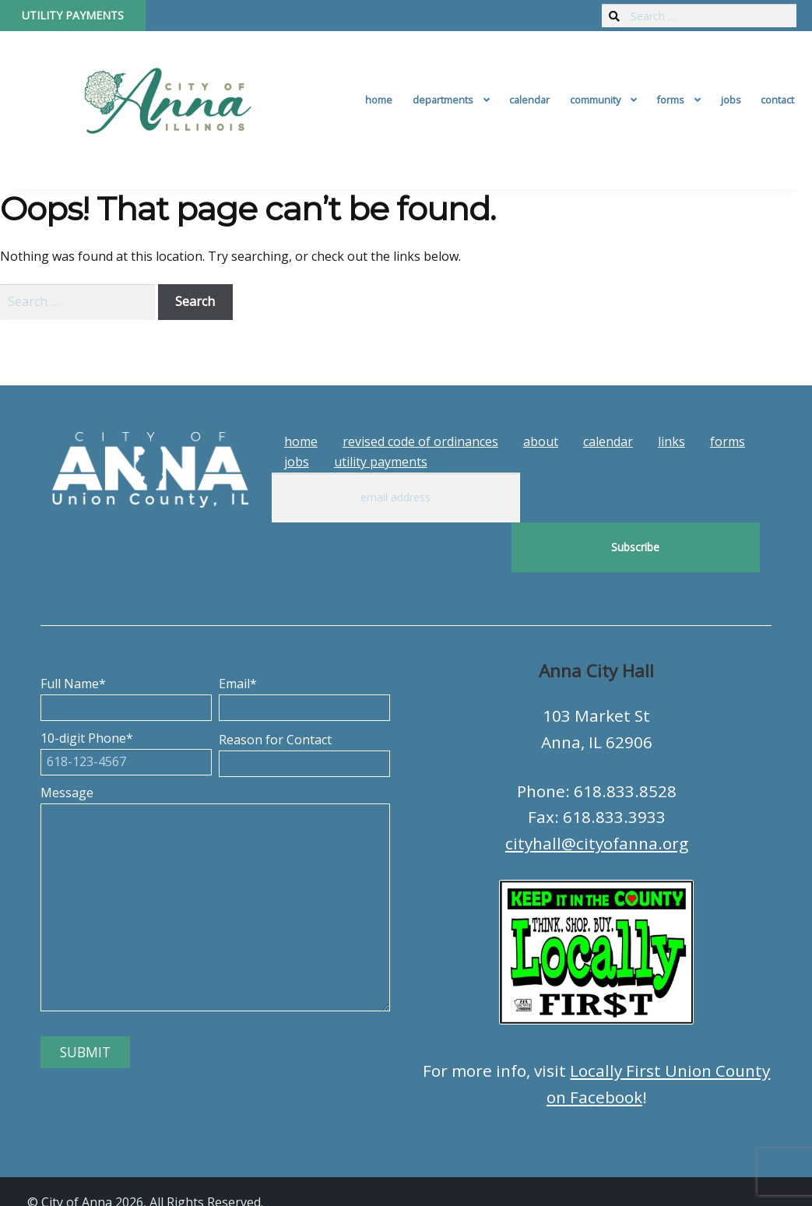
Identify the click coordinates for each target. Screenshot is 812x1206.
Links (671, 441)
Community (595, 100)
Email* (304, 645)
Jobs (731, 100)
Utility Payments (73, 15)
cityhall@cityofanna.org (596, 793)
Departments (443, 100)
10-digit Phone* (126, 700)
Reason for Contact (304, 701)
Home (378, 100)
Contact (777, 100)
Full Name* (126, 645)
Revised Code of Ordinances (420, 441)
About (540, 441)
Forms (670, 100)
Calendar (529, 100)
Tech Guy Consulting (332, 1180)
